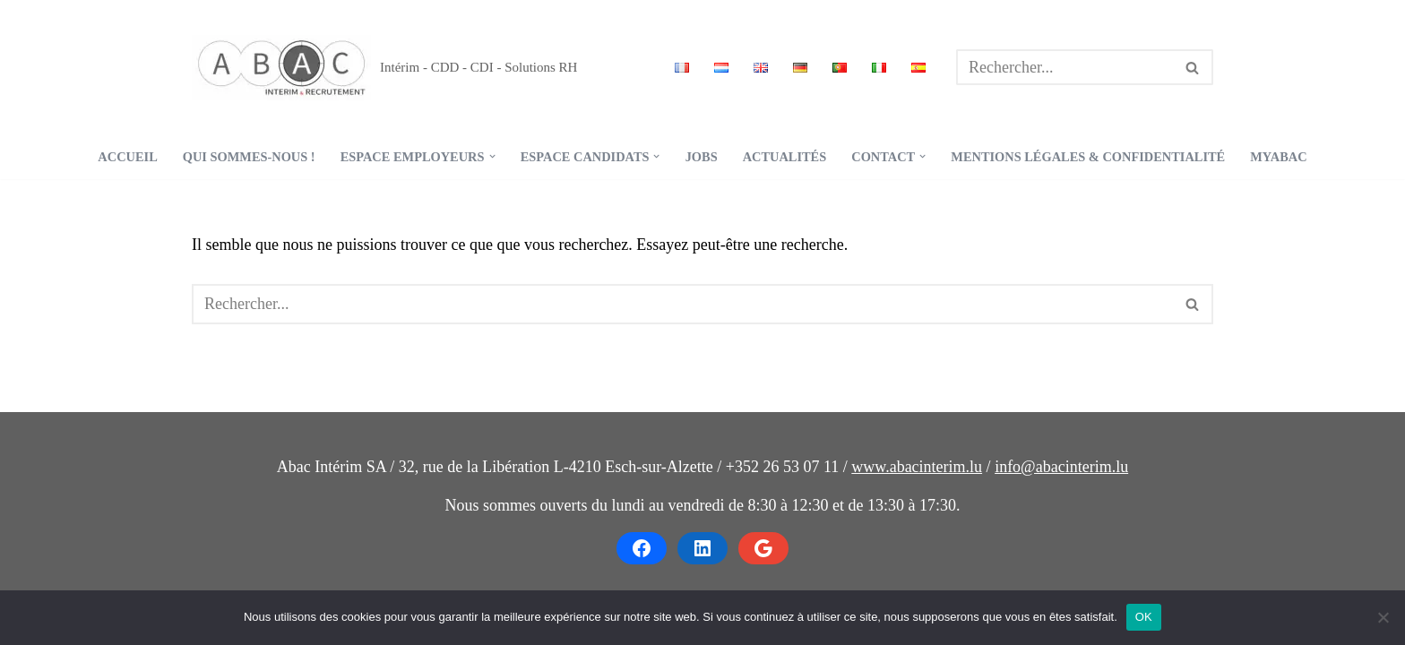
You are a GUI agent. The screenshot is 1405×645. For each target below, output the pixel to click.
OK (1143, 617)
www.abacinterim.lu (916, 467)
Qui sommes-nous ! (249, 157)
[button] (492, 156)
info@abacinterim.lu (1061, 467)
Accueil (127, 157)
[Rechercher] (1064, 67)
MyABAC (1278, 157)
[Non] (1383, 617)
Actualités (785, 157)
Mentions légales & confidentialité (1088, 157)
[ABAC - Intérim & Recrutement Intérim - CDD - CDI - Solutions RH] (384, 67)
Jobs (701, 157)
